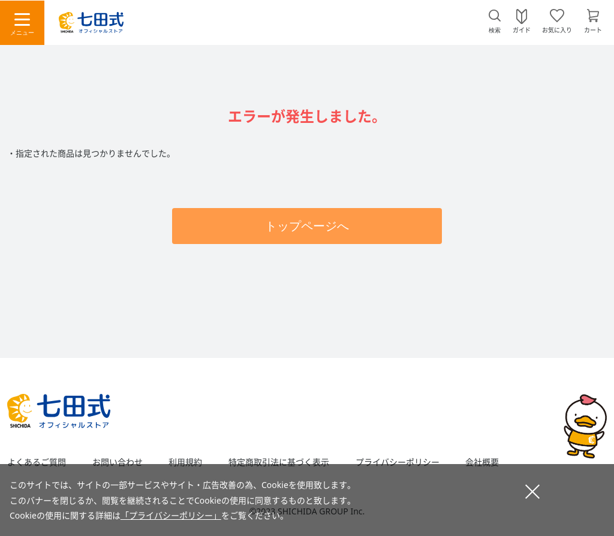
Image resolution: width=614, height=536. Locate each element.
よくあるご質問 (36, 462)
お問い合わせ (117, 462)
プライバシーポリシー (398, 462)
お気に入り (557, 29)
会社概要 (482, 462)
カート (593, 29)
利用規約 (185, 462)
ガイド (522, 29)
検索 (495, 30)
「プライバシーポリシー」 (171, 515)
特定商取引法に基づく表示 (278, 462)
